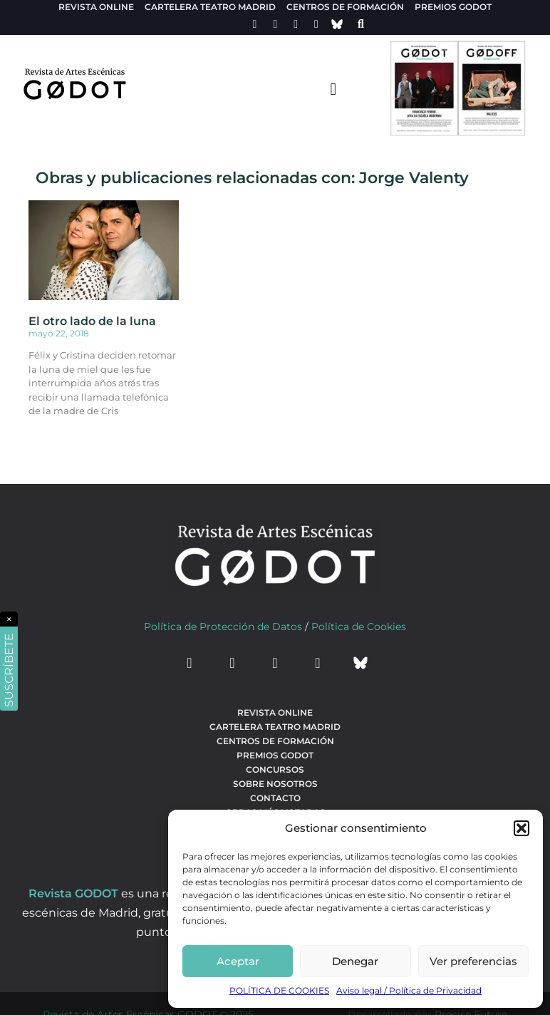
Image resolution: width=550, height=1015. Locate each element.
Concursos (275, 769)
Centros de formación (345, 6)
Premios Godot (453, 6)
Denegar (355, 961)
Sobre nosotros (275, 783)
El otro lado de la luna (92, 321)
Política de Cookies (358, 626)
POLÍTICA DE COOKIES (279, 990)
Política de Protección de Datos (223, 626)
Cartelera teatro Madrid (210, 6)
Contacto (275, 798)
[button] (521, 828)
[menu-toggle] (333, 88)
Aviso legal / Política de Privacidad (409, 990)
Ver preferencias (473, 961)
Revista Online (96, 6)
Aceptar (238, 961)
